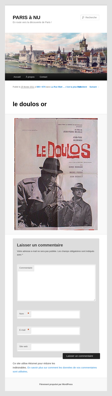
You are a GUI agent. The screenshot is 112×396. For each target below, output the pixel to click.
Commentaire (25, 268)
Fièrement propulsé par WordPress (56, 384)
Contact (43, 77)
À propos (30, 77)
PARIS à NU (26, 17)
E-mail (24, 330)
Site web (23, 346)
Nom (24, 313)
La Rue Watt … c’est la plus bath (66, 87)
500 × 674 (40, 87)
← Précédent (81, 87)
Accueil (17, 77)
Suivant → (94, 87)
